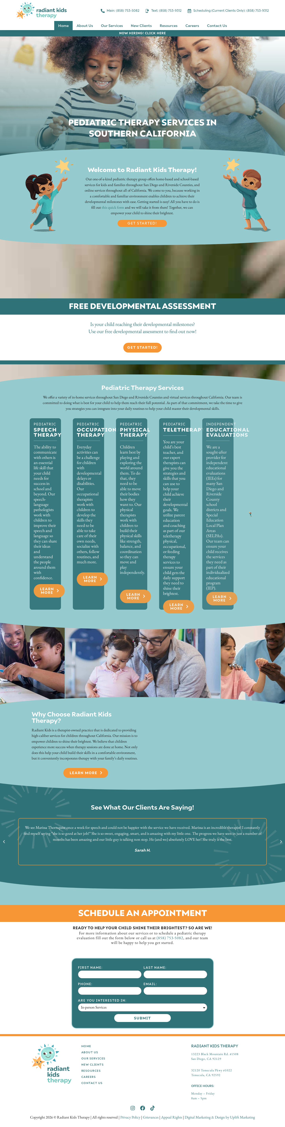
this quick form (113, 207)
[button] (4, 842)
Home (63, 25)
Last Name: (154, 1032)
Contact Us (217, 25)
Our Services (112, 25)
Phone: (85, 1048)
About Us (85, 25)
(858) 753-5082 (170, 937)
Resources (169, 25)
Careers (192, 25)
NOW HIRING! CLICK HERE (142, 33)
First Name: (90, 1032)
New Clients (141, 25)
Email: (150, 1048)
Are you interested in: (102, 1064)
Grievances (151, 1117)
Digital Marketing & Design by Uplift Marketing (220, 1117)
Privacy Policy (130, 1117)
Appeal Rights (171, 1117)
